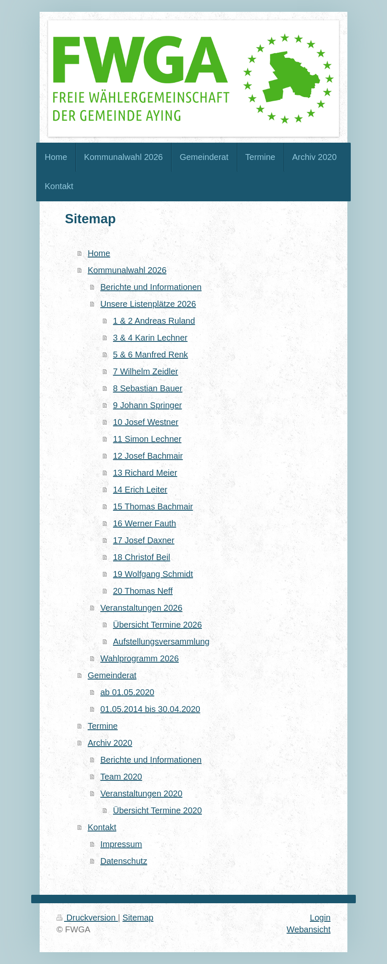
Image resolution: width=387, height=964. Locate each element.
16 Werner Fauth (144, 523)
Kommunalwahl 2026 (127, 270)
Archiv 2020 (110, 742)
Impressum (121, 844)
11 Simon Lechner (147, 439)
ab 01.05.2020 (127, 692)
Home (99, 253)
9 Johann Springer (147, 405)
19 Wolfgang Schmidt (153, 574)
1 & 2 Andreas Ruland (154, 320)
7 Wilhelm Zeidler (145, 371)
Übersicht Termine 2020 (157, 810)
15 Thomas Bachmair (153, 506)
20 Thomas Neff (143, 591)
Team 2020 (121, 776)
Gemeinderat (112, 675)
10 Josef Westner (145, 422)
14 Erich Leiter (140, 489)
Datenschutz (123, 861)
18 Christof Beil (141, 557)
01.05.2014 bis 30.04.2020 (150, 709)
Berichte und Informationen (151, 287)
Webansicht (309, 929)
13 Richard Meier (145, 472)
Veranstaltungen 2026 (141, 607)
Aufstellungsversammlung (161, 641)
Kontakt (102, 827)
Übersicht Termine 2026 (157, 624)
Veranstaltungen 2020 (141, 793)
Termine (103, 726)
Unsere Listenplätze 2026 (148, 304)
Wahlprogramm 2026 (139, 658)
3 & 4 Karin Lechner (150, 337)
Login (320, 917)
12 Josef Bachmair (148, 455)
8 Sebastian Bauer (148, 388)
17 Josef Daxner (144, 540)
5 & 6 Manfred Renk (150, 354)
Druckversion (87, 917)
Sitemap (138, 917)
